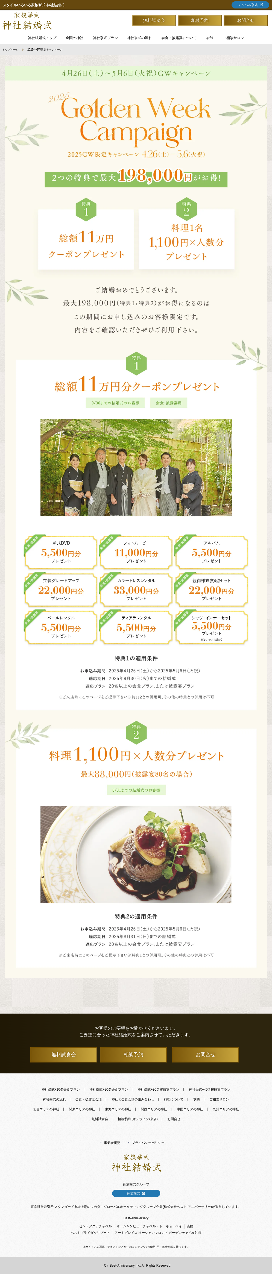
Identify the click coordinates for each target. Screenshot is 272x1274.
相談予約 (200, 20)
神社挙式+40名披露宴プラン (209, 1089)
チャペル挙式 (248, 5)
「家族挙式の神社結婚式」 (26, 21)
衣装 (196, 1099)
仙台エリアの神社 (46, 1109)
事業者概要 (112, 1143)
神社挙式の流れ (139, 38)
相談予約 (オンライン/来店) (138, 1119)
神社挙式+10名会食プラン (61, 1089)
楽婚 (190, 1226)
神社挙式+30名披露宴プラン (158, 1089)
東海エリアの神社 (118, 1109)
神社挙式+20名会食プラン (108, 1089)
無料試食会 (154, 20)
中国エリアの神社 (190, 1109)
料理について (173, 1099)
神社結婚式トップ (42, 38)
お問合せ (246, 20)
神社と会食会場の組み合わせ (133, 1099)
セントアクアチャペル (95, 1226)
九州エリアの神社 (226, 1109)
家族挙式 (133, 1193)
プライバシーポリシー (148, 1143)
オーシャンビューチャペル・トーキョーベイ (149, 1226)
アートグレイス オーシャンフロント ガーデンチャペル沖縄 (158, 1233)
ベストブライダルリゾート (90, 1233)
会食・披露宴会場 (88, 1099)
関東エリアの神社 (82, 1109)
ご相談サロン (219, 1099)
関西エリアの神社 (154, 1109)
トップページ (10, 49)
